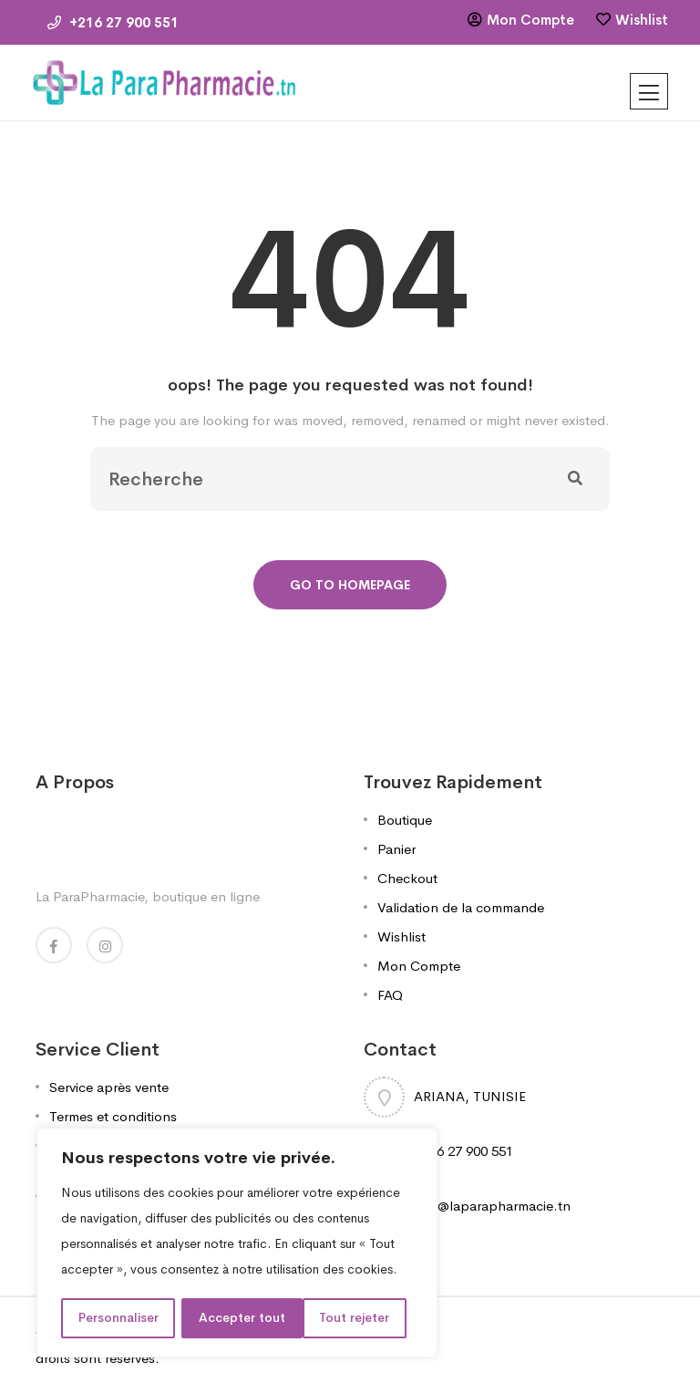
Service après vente (109, 1087)
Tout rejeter (235, 1318)
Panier (396, 849)
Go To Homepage (350, 585)
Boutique (404, 819)
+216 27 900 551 (113, 22)
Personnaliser (118, 1318)
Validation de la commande (460, 907)
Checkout (407, 878)
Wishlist (641, 19)
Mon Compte (530, 19)
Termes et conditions (113, 1116)
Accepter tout (353, 1318)
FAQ (390, 995)
